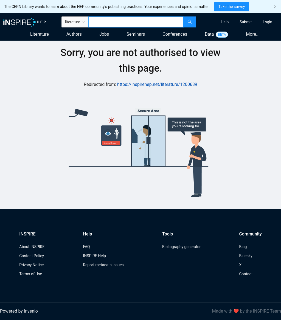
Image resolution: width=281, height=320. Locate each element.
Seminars (136, 34)
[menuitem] (225, 22)
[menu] (239, 22)
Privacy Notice (31, 265)
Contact (245, 274)
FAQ (86, 247)
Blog (243, 247)
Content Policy (31, 256)
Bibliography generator (181, 247)
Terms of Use (30, 274)
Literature (39, 34)
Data (209, 34)
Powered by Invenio (19, 311)
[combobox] (135, 21)
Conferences (174, 34)
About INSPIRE (31, 247)
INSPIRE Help (94, 256)
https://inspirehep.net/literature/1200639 (157, 84)
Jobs (104, 34)
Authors (74, 34)
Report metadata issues (103, 265)
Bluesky (245, 256)
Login (267, 22)
